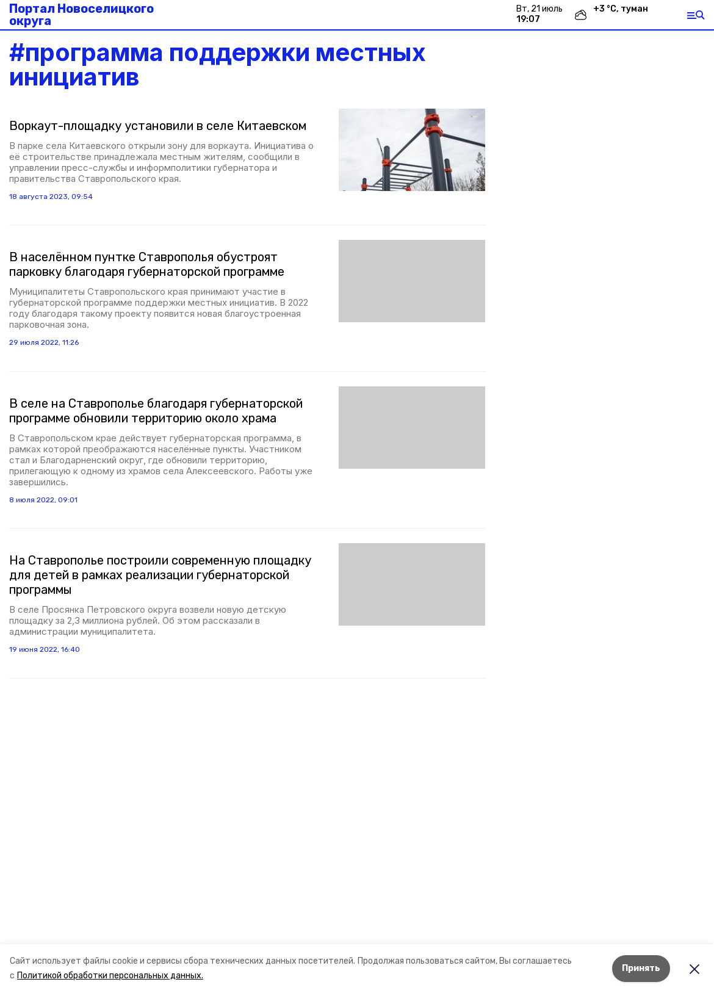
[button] (412, 150)
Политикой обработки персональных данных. (110, 975)
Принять (641, 968)
